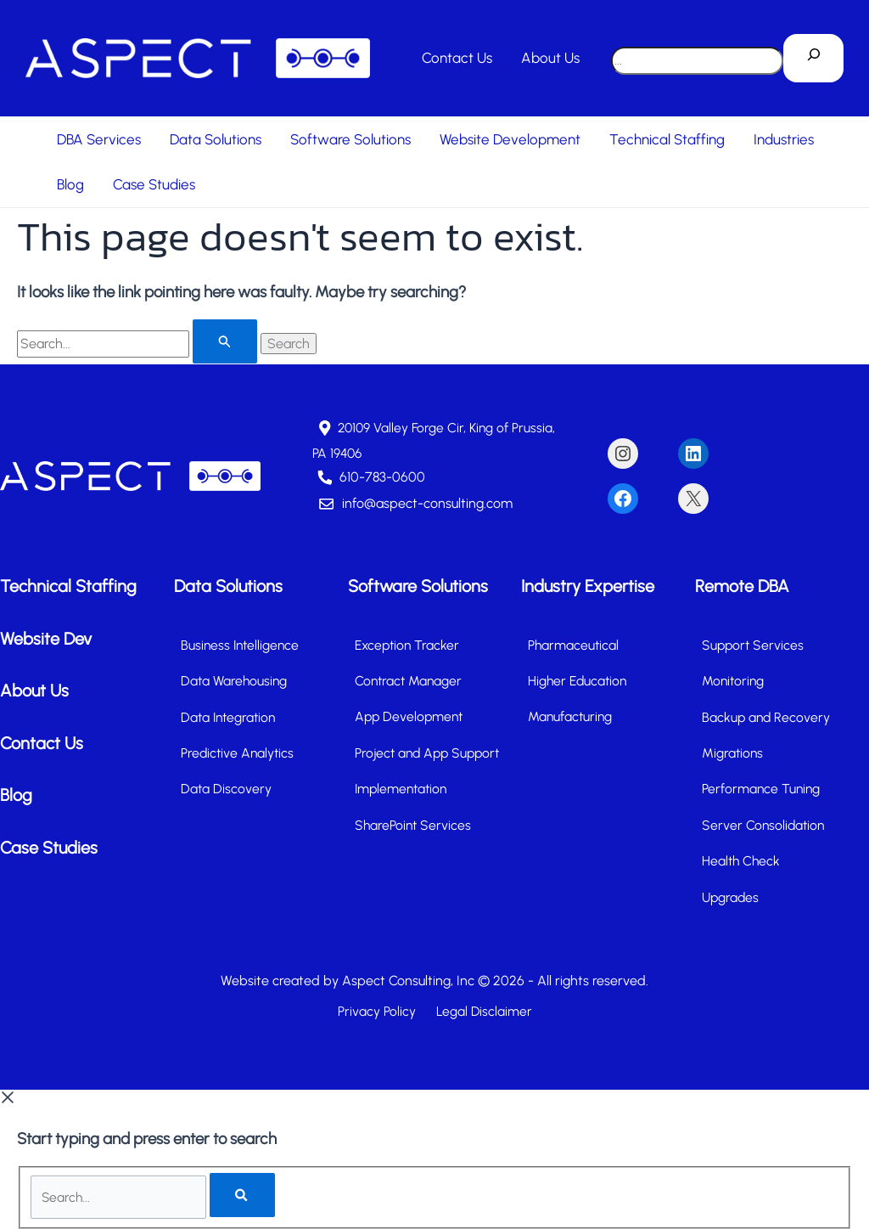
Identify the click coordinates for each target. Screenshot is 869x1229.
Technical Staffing (667, 139)
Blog (70, 184)
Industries (784, 139)
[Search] (813, 58)
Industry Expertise (587, 585)
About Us (550, 57)
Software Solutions (350, 139)
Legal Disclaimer (480, 1010)
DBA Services (99, 139)
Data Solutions (215, 139)
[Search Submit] (225, 341)
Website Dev (46, 637)
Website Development (510, 139)
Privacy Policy (379, 1010)
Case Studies (154, 184)
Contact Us (457, 57)
